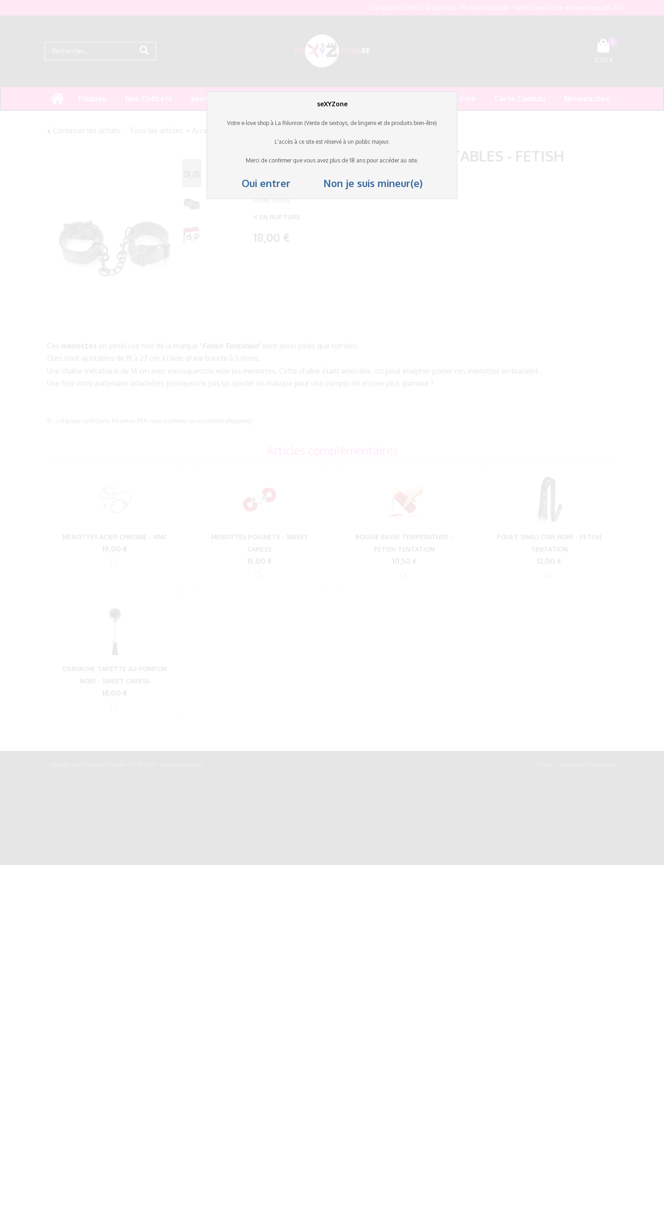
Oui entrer (267, 183)
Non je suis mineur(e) (358, 183)
